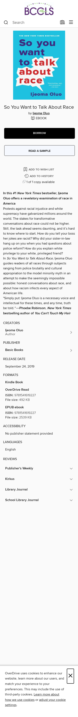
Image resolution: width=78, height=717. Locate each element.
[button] (39, 133)
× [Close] (70, 676)
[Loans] (62, 23)
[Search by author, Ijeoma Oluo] (39, 332)
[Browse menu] (71, 22)
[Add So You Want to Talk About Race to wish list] (39, 169)
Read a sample (39, 151)
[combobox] (30, 23)
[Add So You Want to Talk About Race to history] (39, 176)
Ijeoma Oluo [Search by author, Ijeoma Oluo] (41, 113)
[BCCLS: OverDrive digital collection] (39, 9)
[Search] (6, 22)
